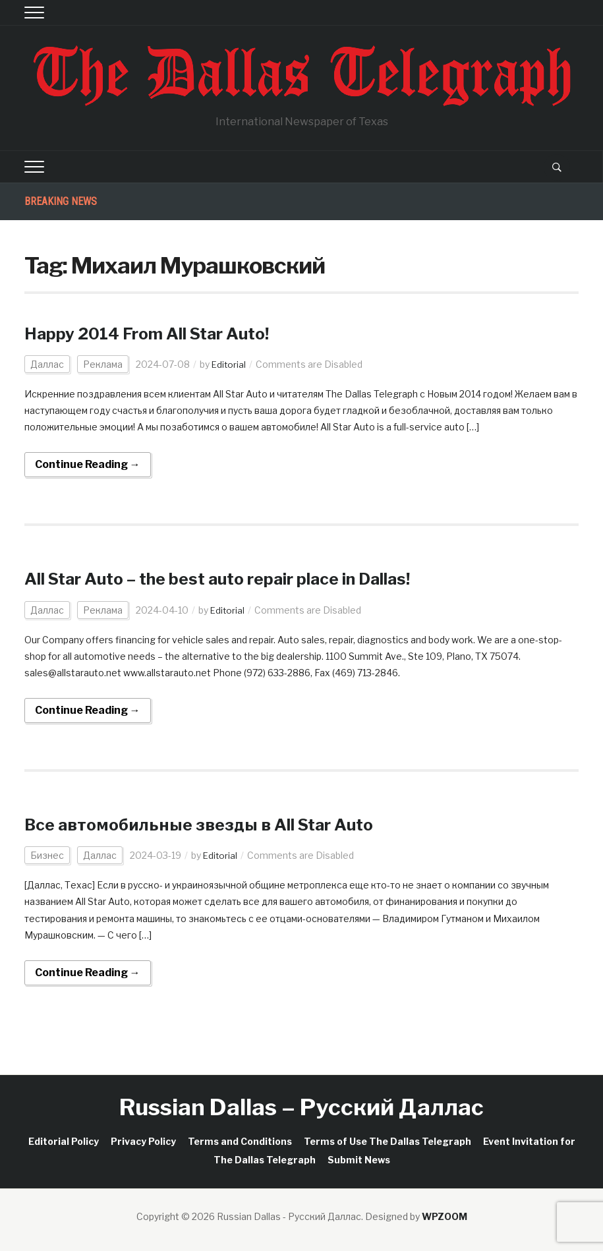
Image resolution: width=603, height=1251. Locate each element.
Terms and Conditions (240, 1141)
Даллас (47, 364)
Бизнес (47, 855)
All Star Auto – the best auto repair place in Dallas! (251, 578)
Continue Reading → (87, 464)
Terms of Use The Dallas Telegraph (387, 1141)
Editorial (229, 364)
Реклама (103, 364)
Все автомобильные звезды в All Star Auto (224, 824)
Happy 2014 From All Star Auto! (166, 333)
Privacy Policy (143, 1141)
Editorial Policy (63, 1141)
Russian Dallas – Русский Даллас (301, 1106)
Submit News (359, 1159)
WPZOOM (444, 1216)
